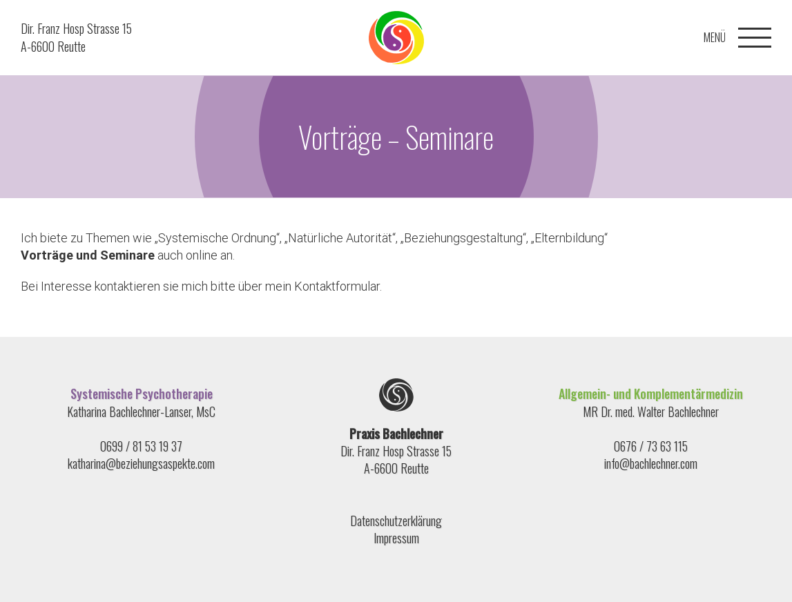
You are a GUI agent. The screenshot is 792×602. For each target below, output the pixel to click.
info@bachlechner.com (650, 463)
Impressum (396, 538)
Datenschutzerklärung (396, 521)
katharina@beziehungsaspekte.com (141, 463)
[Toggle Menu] (754, 38)
